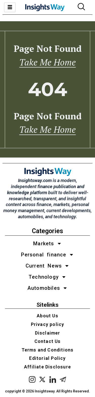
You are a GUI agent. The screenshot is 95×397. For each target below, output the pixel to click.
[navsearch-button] (81, 7)
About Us (47, 315)
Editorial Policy (47, 358)
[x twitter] (42, 380)
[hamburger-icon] (9, 7)
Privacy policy (47, 324)
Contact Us (47, 341)
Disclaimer (47, 333)
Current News (47, 266)
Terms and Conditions (48, 349)
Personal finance (47, 255)
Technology (47, 277)
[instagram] (32, 380)
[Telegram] (63, 380)
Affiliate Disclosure (47, 366)
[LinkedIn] (52, 380)
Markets (47, 243)
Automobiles (47, 288)
